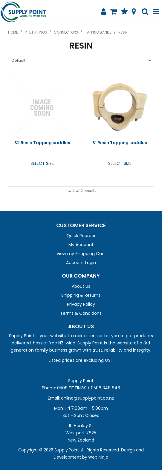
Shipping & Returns (80, 295)
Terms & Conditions (81, 313)
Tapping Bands (98, 32)
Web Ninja (98, 457)
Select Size (42, 163)
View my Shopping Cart (80, 254)
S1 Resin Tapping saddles (119, 143)
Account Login (81, 263)
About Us (81, 286)
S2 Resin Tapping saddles (42, 143)
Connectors (66, 32)
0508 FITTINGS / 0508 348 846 (88, 388)
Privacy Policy (81, 304)
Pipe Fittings (36, 32)
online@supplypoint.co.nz (87, 398)
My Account (81, 245)
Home (13, 32)
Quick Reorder (81, 236)
